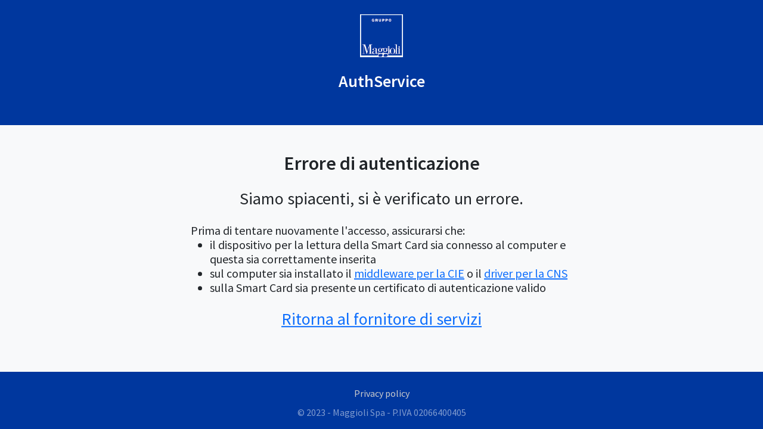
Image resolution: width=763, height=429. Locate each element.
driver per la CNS (525, 273)
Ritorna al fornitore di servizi (381, 318)
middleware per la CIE (409, 273)
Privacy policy (382, 393)
